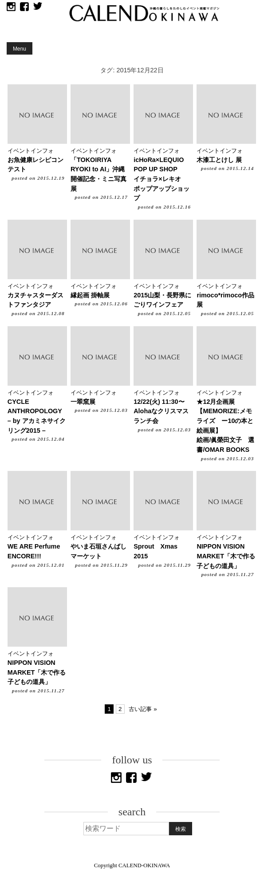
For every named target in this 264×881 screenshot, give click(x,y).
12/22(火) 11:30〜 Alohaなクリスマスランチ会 (162, 411)
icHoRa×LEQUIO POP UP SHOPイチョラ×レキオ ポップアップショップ (162, 178)
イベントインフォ (31, 151)
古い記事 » (143, 709)
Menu (19, 49)
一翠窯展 (83, 401)
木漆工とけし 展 (219, 159)
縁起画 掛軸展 (90, 295)
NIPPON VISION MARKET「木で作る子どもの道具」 (226, 556)
